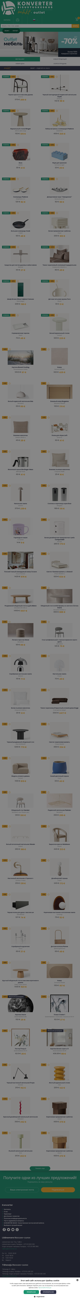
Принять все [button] (31, 1292)
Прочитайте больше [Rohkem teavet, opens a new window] (44, 1288)
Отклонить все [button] (48, 1292)
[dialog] (40, 650)
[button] (39, 1297)
